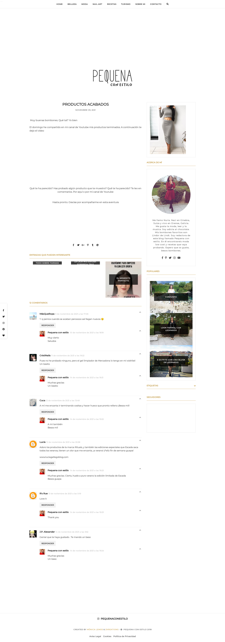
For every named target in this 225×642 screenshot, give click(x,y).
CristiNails (45, 355)
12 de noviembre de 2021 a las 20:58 (63, 442)
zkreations (111, 629)
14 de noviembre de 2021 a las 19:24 (87, 551)
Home (59, 4)
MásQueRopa (47, 313)
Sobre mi (140, 4)
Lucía (42, 442)
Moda (84, 4)
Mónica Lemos (95, 629)
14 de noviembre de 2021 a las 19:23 (87, 470)
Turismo (125, 4)
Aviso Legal (95, 636)
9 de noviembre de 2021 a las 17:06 (71, 314)
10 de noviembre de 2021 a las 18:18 (86, 332)
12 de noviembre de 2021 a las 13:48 (63, 400)
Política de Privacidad (124, 636)
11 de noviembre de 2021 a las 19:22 (67, 355)
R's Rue (44, 493)
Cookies (107, 636)
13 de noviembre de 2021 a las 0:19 (64, 493)
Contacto (155, 4)
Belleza (72, 4)
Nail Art (97, 4)
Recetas (111, 4)
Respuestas (140, 312)
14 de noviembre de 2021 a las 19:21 (86, 377)
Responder (47, 325)
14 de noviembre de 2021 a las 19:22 (87, 419)
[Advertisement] (112, 31)
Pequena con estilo (58, 332)
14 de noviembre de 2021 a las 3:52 (71, 532)
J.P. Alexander (47, 531)
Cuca (42, 400)
